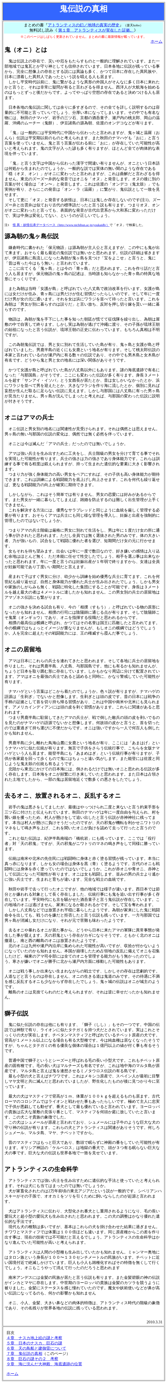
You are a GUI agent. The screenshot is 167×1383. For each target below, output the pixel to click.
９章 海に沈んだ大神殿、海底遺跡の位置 (44, 1364)
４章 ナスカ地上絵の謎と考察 (34, 1338)
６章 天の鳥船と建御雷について (36, 1348)
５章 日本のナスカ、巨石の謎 (34, 1343)
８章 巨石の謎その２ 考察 (32, 1359)
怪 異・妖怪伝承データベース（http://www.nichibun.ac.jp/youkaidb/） (61, 225)
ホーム (157, 41)
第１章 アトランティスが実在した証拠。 (96, 30)
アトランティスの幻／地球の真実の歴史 (83, 25)
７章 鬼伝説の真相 (24, 1353)
